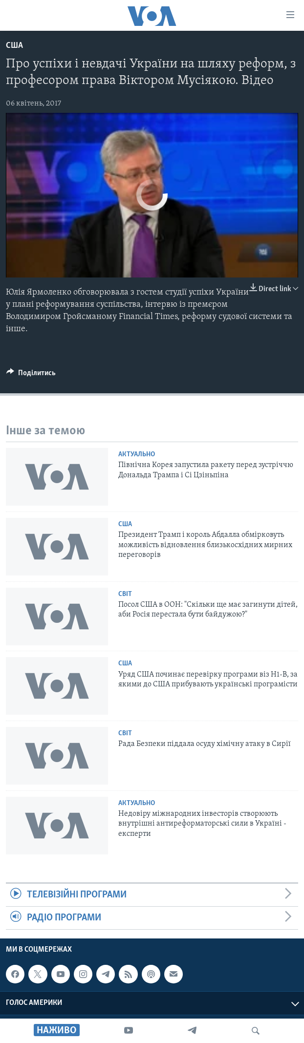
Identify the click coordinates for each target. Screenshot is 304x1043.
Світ (125, 594)
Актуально (136, 454)
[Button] (31, 375)
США (14, 45)
